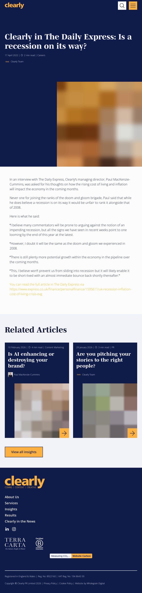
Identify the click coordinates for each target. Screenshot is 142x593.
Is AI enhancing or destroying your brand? (31, 359)
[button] (122, 5)
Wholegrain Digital (96, 583)
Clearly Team (14, 61)
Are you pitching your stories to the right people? (103, 359)
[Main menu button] (133, 5)
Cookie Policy (65, 583)
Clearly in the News (20, 521)
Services (11, 503)
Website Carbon (81, 556)
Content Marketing (54, 347)
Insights (11, 509)
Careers (41, 55)
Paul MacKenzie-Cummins (24, 374)
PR (113, 347)
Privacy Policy (50, 583)
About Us (12, 497)
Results (10, 515)
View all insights (23, 452)
